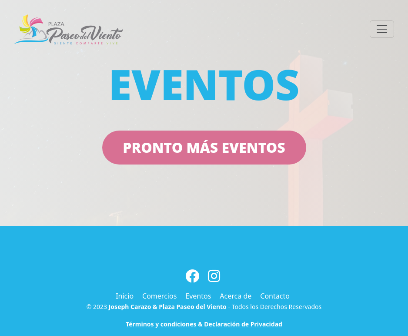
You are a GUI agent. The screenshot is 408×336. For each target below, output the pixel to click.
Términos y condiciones (161, 324)
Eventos (198, 296)
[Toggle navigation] (382, 29)
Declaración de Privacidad (243, 324)
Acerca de (235, 296)
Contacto (275, 296)
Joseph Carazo (130, 306)
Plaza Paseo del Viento (193, 306)
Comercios (159, 296)
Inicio (125, 296)
